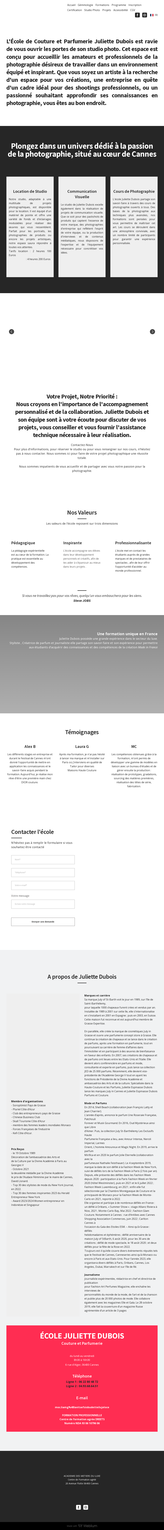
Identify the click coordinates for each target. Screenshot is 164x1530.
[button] (137, 15)
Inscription (134, 5)
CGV (132, 10)
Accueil (71, 5)
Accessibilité (120, 10)
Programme (119, 5)
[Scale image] (31, 331)
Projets (106, 10)
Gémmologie (85, 5)
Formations (102, 5)
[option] (154, 15)
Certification (74, 10)
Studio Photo (92, 10)
